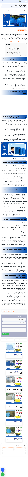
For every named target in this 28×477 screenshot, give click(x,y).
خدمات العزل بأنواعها (21, 30)
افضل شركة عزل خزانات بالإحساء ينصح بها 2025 (14, 407)
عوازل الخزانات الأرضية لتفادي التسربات (13, 52)
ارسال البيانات (5, 333)
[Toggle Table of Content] (25, 43)
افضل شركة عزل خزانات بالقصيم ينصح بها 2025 (14, 373)
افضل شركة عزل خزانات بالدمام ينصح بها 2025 (14, 424)
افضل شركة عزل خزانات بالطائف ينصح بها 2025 (14, 356)
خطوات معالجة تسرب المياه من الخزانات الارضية (15, 53)
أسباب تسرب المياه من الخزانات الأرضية (13, 49)
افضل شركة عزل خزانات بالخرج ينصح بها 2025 (14, 390)
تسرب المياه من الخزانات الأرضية (9, 449)
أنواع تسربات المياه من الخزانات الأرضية (13, 48)
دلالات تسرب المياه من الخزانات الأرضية (13, 45)
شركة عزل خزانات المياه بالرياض (15, 41)
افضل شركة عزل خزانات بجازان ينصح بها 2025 (14, 440)
